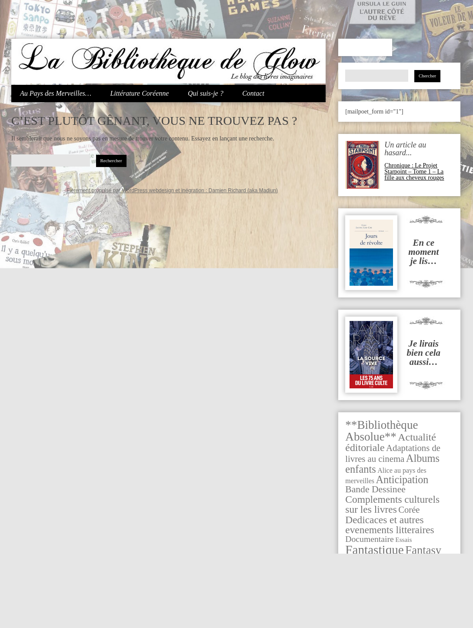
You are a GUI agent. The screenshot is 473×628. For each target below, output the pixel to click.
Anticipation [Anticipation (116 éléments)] (402, 479)
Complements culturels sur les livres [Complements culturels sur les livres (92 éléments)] (392, 504)
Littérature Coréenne (139, 93)
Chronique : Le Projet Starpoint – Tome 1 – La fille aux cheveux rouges (414, 171)
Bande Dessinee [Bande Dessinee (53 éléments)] (375, 489)
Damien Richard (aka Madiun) (243, 190)
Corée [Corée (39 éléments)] (409, 509)
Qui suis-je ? (205, 93)
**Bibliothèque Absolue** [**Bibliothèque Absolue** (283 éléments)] (381, 430)
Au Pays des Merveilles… (55, 93)
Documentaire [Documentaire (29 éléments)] (369, 539)
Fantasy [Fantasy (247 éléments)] (423, 550)
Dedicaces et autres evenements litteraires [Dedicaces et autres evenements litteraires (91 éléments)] (389, 524)
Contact (253, 93)
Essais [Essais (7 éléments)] (403, 539)
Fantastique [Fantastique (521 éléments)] (374, 550)
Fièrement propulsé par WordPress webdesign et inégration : (138, 190)
